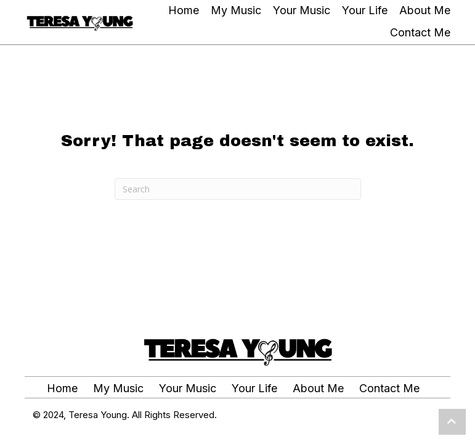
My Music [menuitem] (118, 388)
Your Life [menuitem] (254, 388)
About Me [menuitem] (318, 388)
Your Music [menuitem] (187, 388)
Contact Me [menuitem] (389, 388)
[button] (452, 422)
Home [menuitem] (62, 388)
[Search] (238, 189)
